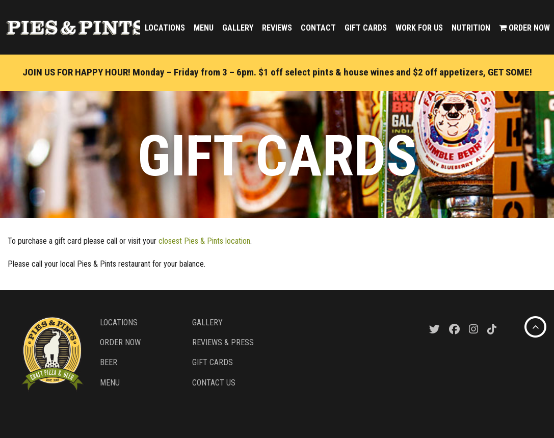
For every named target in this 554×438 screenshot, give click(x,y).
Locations (165, 28)
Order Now (524, 28)
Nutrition (471, 28)
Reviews (277, 28)
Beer (108, 362)
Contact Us (213, 383)
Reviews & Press (223, 342)
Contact (318, 28)
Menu (204, 28)
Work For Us (419, 28)
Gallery (237, 28)
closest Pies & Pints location (204, 241)
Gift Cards (366, 28)
